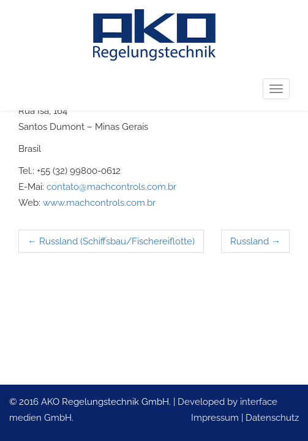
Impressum (215, 417)
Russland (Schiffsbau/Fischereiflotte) (111, 241)
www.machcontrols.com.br (99, 202)
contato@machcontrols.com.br (111, 186)
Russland (255, 241)
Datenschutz (272, 417)
